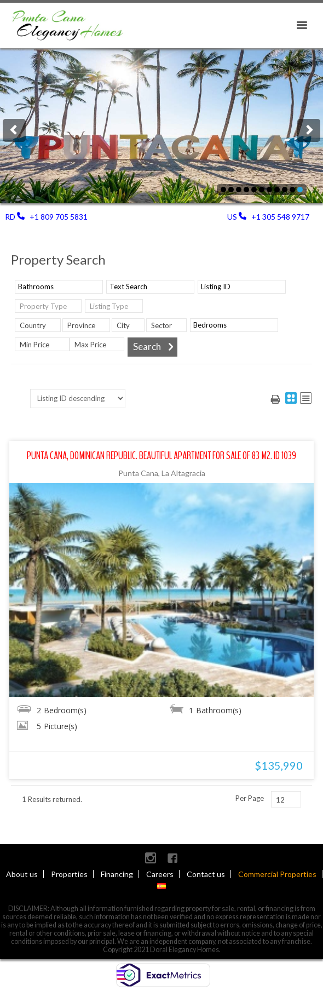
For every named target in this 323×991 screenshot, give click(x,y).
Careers (160, 874)
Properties (69, 874)
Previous (14, 130)
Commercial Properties (277, 874)
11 (223, 189)
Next (308, 130)
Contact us (206, 874)
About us (22, 874)
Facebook (172, 858)
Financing (117, 874)
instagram (150, 858)
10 (231, 189)
